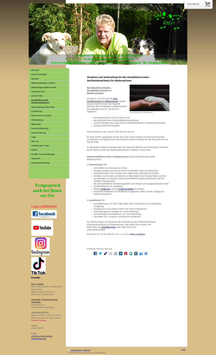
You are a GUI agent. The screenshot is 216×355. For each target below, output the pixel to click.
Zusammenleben (125, 189)
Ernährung (105, 189)
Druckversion (75, 350)
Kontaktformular (108, 227)
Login (183, 350)
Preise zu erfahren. (137, 234)
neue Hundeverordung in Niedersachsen (102, 99)
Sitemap (86, 350)
